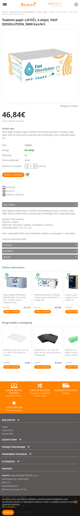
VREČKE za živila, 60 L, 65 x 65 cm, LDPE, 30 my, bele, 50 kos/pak (16, 352)
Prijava (5, 427)
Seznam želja (7, 433)
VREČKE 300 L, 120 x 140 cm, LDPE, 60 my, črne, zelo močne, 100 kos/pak (47, 352)
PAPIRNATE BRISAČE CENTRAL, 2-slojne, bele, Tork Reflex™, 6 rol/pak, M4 (47, 297)
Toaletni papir (41, 12)
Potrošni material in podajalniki (22, 12)
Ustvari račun (7, 430)
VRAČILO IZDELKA (15, 194)
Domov (5, 12)
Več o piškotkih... (9, 507)
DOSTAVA (10, 187)
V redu (8, 512)
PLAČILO (10, 191)
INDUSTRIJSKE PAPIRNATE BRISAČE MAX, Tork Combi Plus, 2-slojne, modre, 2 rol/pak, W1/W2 (14, 299)
